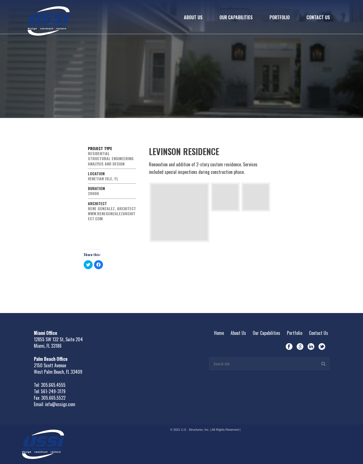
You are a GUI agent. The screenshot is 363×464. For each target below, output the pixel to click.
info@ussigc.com (60, 404)
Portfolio (280, 17)
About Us (193, 17)
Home (219, 333)
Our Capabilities (236, 17)
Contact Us (318, 17)
